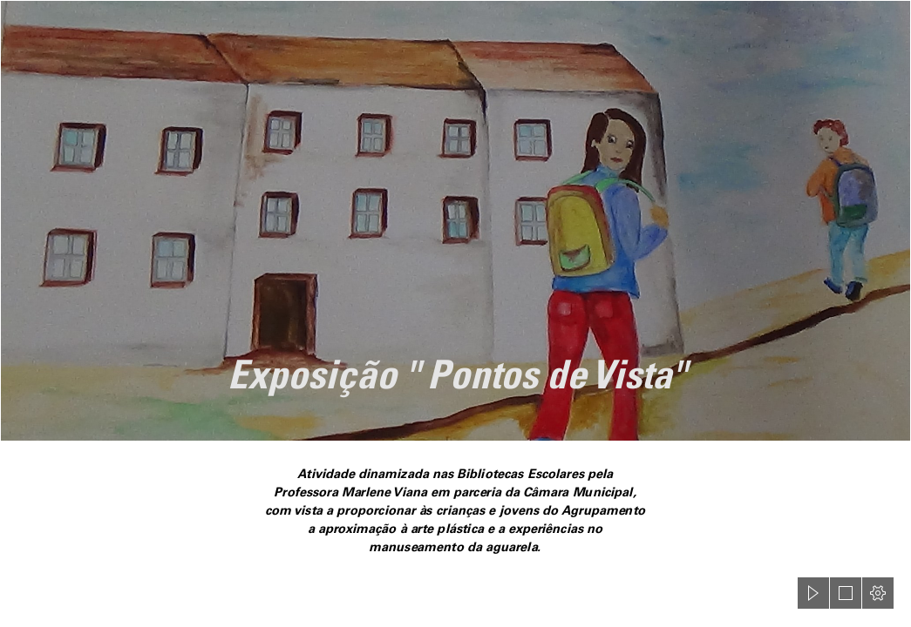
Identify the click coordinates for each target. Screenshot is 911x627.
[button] (813, 593)
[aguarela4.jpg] (455, 221)
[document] (455, 313)
